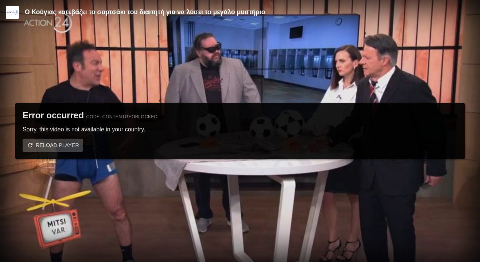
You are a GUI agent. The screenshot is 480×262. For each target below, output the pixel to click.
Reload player (57, 145)
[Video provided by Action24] (12, 12)
